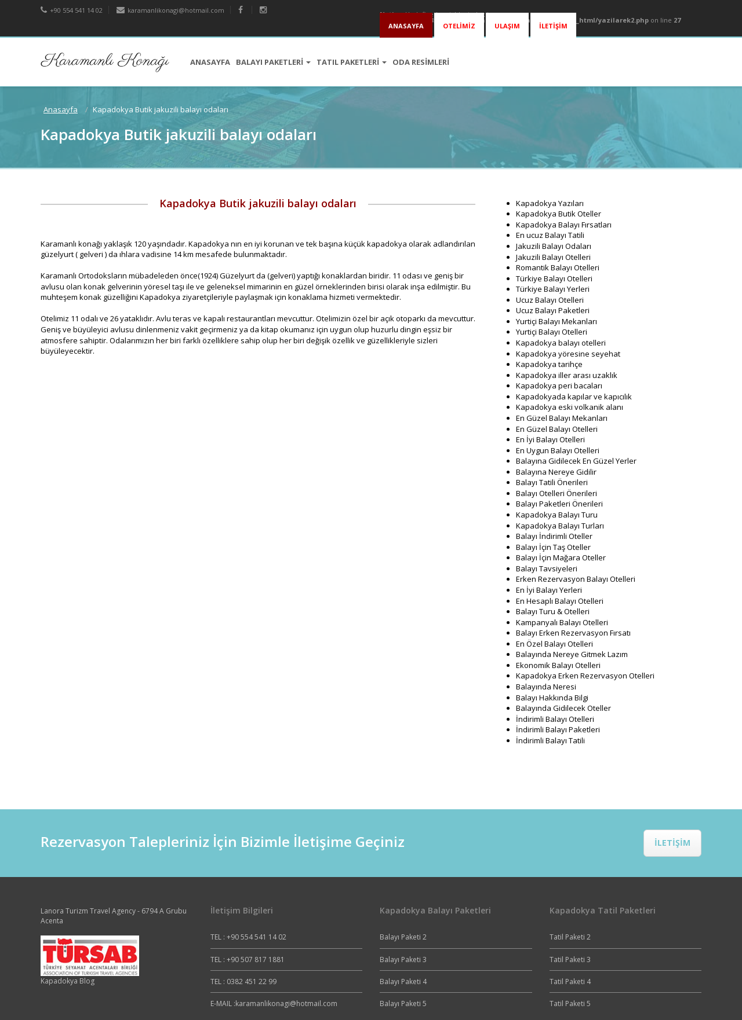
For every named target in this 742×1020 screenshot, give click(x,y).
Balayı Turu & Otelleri (553, 611)
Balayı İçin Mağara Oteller (561, 557)
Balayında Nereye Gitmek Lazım (572, 654)
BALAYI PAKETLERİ (273, 62)
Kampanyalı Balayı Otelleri (562, 622)
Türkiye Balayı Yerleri (553, 289)
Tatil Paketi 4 (570, 981)
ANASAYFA (406, 25)
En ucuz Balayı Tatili (550, 235)
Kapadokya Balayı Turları (560, 525)
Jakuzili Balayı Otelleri (553, 257)
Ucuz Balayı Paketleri (553, 310)
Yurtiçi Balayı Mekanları (556, 321)
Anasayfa (60, 109)
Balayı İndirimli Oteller (554, 536)
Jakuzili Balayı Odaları (553, 246)
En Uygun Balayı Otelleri (557, 450)
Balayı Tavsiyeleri (546, 568)
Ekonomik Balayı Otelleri (558, 665)
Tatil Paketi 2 (570, 937)
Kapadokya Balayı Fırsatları (564, 224)
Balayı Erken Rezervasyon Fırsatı (573, 633)
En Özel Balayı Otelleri (554, 644)
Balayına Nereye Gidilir (556, 472)
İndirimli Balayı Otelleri (555, 719)
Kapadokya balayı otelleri (561, 342)
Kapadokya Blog (67, 981)
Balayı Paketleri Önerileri (559, 503)
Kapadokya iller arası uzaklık (566, 375)
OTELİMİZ (459, 25)
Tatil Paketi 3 (570, 959)
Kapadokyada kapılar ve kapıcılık (574, 396)
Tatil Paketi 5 (570, 1003)
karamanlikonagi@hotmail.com (170, 10)
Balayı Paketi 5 (403, 1003)
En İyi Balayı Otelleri (550, 439)
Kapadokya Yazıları (550, 203)
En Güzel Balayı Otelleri (557, 429)
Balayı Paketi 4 (403, 981)
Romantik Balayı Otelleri (557, 267)
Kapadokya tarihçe (549, 364)
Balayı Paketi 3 (403, 959)
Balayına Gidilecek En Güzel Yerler (576, 461)
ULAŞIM (507, 25)
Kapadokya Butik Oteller (558, 213)
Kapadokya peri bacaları (559, 385)
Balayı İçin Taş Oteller (553, 547)
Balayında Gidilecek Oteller (563, 708)
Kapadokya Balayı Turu (557, 514)
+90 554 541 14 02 (72, 10)
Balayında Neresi (546, 686)
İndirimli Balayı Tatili (550, 740)
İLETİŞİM (553, 25)
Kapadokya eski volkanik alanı (569, 407)
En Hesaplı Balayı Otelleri (559, 601)
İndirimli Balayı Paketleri (558, 729)
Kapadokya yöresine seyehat (568, 353)
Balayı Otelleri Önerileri (556, 493)
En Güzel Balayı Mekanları (562, 418)
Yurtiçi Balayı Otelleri (551, 331)
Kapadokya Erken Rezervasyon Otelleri (585, 675)
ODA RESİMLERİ (420, 62)
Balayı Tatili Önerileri (552, 482)
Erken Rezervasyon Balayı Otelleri (575, 579)
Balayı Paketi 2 (403, 937)
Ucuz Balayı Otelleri (550, 300)
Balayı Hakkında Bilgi (552, 697)
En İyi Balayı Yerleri (549, 590)
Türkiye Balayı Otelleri (554, 278)
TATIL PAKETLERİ (352, 62)
